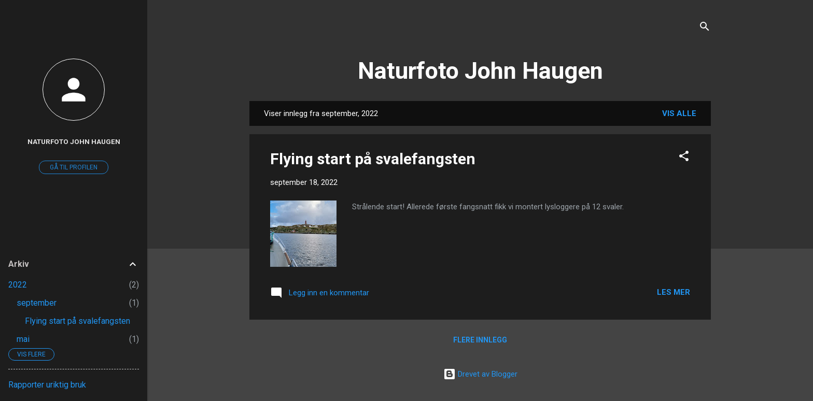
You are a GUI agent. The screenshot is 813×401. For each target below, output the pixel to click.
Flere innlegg (480, 340)
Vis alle (679, 113)
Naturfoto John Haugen (480, 70)
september (37, 303)
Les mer (673, 292)
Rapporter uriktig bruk (47, 385)
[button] (684, 158)
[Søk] (704, 28)
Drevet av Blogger (480, 374)
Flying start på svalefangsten (372, 159)
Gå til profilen (73, 167)
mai (23, 339)
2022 (17, 285)
